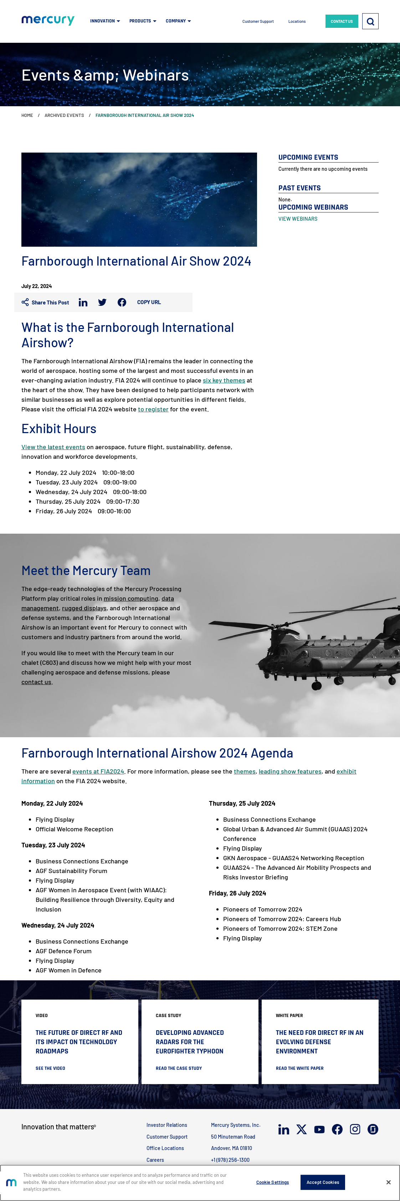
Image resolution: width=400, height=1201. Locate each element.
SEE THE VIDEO (50, 1068)
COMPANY (176, 21)
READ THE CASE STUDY (179, 1068)
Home (27, 115)
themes (245, 771)
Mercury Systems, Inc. (236, 1125)
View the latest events (53, 447)
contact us (36, 682)
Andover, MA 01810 (231, 1148)
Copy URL (149, 302)
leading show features (290, 771)
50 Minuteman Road (233, 1137)
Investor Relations (167, 1125)
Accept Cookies (323, 1182)
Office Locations (165, 1148)
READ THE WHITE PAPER (300, 1068)
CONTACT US (342, 21)
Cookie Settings (272, 1182)
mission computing (131, 598)
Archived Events (64, 115)
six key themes (224, 380)
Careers (155, 1160)
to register (153, 409)
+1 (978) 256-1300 (230, 1160)
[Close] (388, 1182)
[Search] (370, 21)
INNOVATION (102, 21)
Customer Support (258, 21)
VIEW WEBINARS (297, 219)
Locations (297, 21)
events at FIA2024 (98, 771)
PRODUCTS (140, 21)
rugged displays (84, 608)
